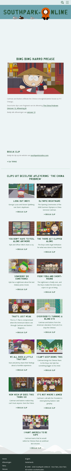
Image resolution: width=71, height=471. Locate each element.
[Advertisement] (35, 37)
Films (4, 466)
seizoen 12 (31, 112)
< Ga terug (12, 161)
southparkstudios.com (39, 155)
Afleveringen (6, 462)
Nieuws (5, 469)
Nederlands (29, 462)
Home (4, 459)
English (27, 459)
